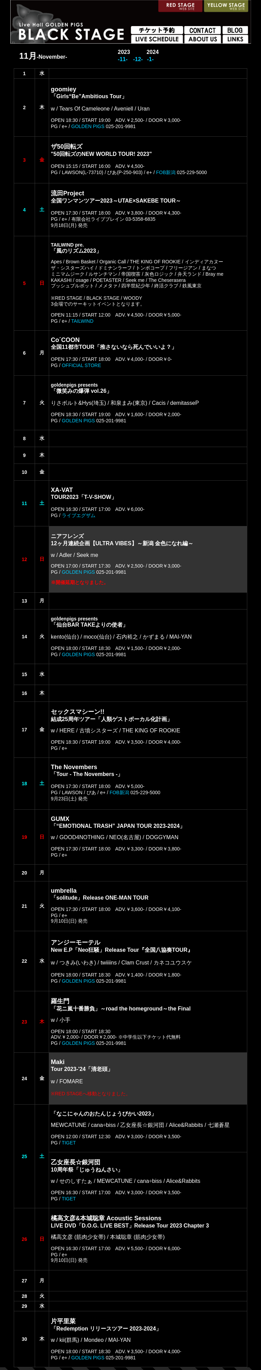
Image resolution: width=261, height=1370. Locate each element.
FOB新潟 (165, 172)
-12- (138, 59)
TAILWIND (82, 321)
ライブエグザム (78, 515)
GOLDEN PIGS (87, 126)
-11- (122, 59)
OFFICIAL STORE (81, 365)
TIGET (69, 1142)
